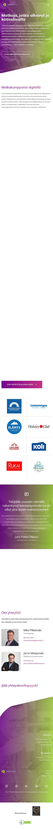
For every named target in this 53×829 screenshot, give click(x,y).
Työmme (49, 773)
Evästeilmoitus (43, 792)
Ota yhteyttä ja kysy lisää (20, 384)
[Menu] (48, 5)
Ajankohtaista (47, 776)
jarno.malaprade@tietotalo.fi (34, 663)
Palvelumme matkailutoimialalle (17, 54)
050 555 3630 (28, 638)
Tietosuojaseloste (31, 792)
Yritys (50, 778)
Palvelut (49, 771)
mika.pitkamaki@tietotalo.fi (33, 640)
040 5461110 (28, 661)
